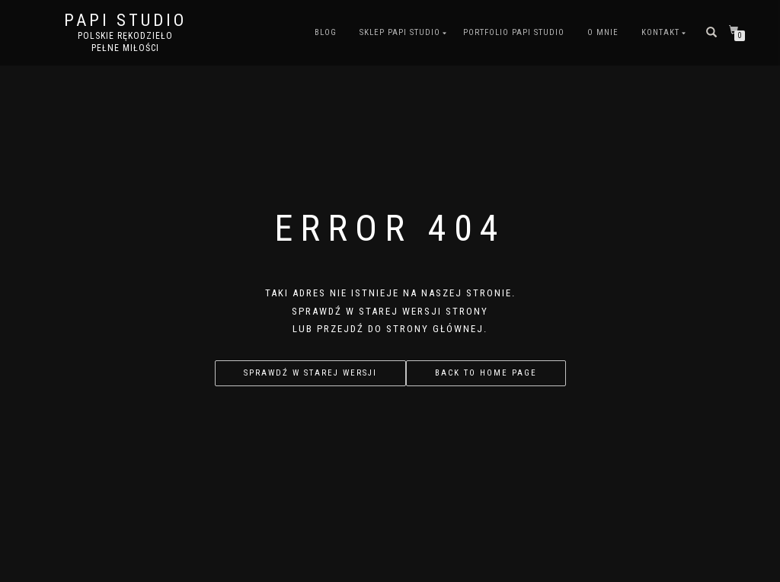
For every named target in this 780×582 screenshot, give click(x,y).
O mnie (603, 32)
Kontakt (660, 32)
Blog (326, 32)
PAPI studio (125, 20)
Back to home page (486, 373)
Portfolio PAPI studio (513, 32)
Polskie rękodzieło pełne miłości (125, 41)
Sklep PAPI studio (400, 32)
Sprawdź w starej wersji (310, 373)
